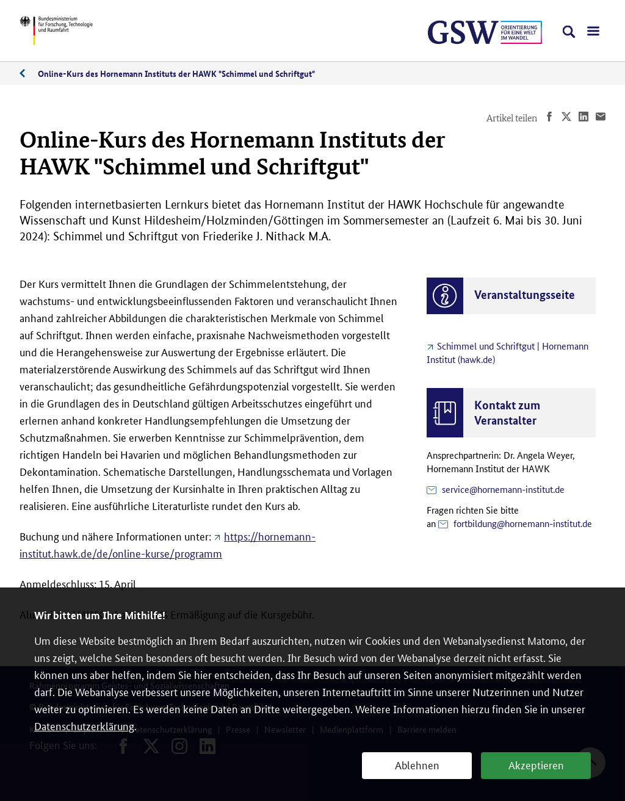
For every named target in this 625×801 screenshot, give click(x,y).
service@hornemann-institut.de (503, 489)
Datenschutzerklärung (84, 725)
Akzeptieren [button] (536, 764)
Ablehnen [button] (417, 764)
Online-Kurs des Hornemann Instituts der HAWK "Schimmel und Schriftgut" (176, 73)
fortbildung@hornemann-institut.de (522, 523)
